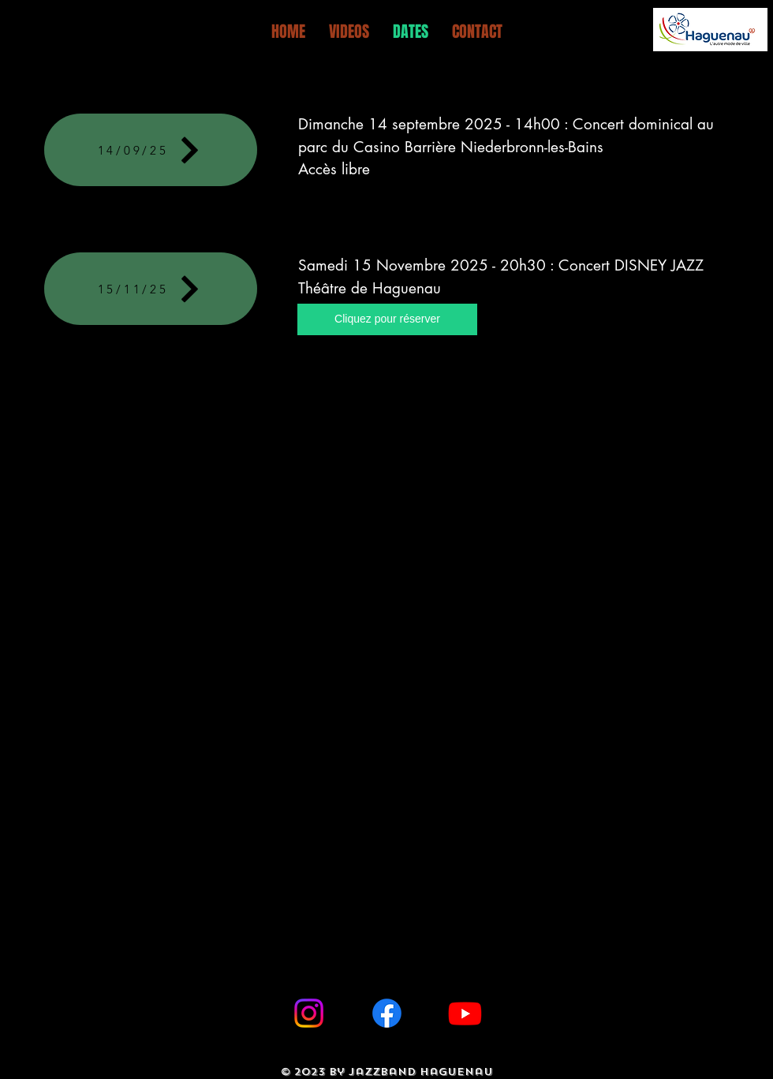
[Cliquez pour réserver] (387, 319)
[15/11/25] (150, 288)
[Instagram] (308, 1013)
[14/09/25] (150, 150)
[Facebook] (387, 1013)
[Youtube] (465, 1013)
